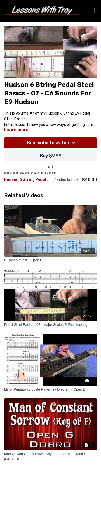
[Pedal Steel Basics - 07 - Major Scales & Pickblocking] (50, 324)
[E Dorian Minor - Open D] (50, 260)
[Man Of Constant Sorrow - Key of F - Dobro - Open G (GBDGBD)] (50, 456)
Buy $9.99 (50, 155)
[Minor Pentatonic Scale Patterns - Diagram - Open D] (50, 389)
